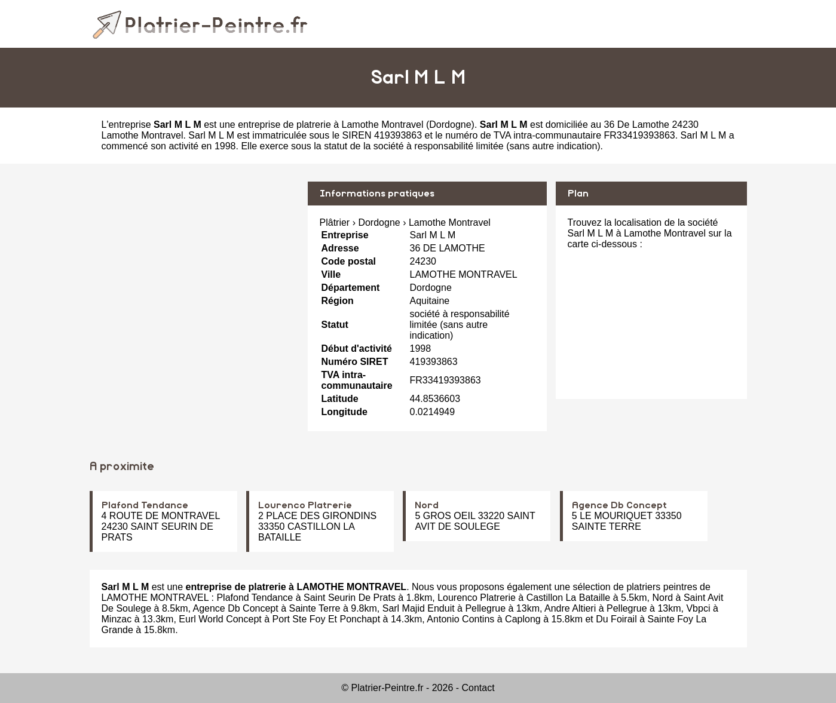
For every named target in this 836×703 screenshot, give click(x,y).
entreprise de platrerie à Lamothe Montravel (330, 124)
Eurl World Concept (220, 619)
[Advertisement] (194, 265)
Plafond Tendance (145, 505)
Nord (427, 505)
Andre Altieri (570, 608)
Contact (478, 688)
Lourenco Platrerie (305, 505)
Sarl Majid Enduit (418, 608)
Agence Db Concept (619, 505)
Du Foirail (616, 619)
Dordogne (450, 124)
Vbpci (698, 608)
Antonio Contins (460, 619)
